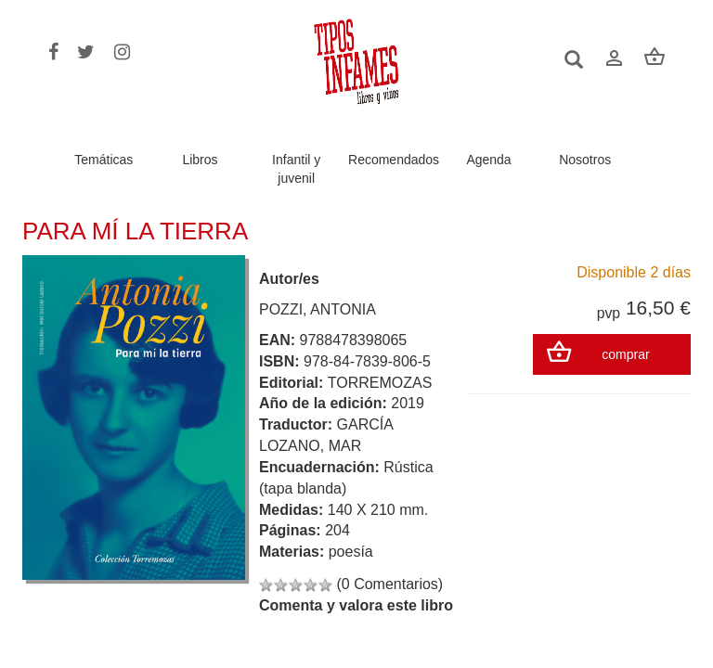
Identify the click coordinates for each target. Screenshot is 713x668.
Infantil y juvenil (296, 169)
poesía (351, 551)
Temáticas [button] (103, 159)
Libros (199, 159)
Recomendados (393, 159)
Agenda (488, 159)
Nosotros (585, 159)
